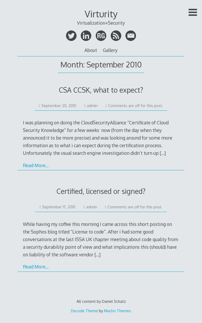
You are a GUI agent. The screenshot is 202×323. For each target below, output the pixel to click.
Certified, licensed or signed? (101, 191)
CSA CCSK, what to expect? (101, 90)
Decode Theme (84, 310)
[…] (163, 153)
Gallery (110, 50)
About (90, 50)
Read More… (36, 165)
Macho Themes (117, 310)
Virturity (101, 13)
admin (91, 105)
